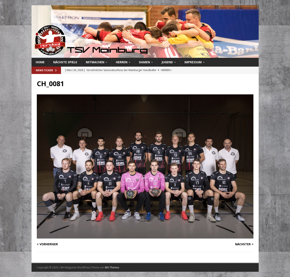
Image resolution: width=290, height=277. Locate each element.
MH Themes (112, 267)
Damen (144, 62)
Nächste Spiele (65, 62)
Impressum (193, 62)
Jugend (167, 62)
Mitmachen (95, 62)
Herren (121, 62)
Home (40, 62)
